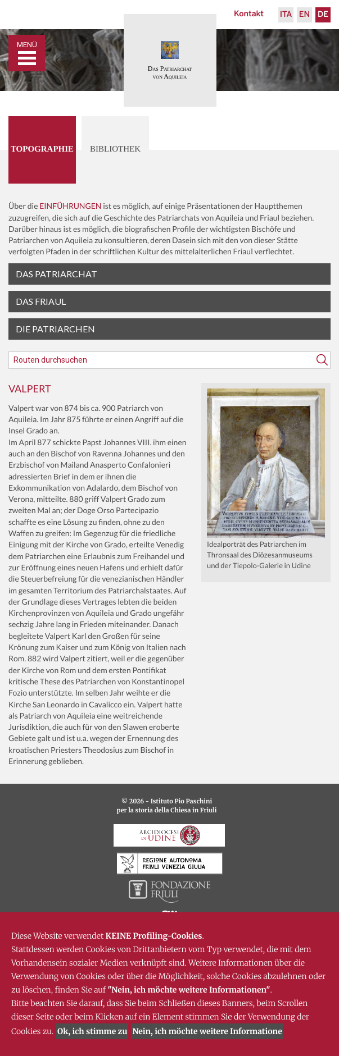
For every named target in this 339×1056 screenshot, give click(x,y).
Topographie (42, 149)
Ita (286, 15)
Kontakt (249, 14)
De (323, 15)
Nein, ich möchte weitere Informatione (207, 1031)
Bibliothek (115, 149)
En (304, 15)
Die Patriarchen (55, 328)
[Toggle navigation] (26, 53)
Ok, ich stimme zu (92, 1031)
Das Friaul (41, 301)
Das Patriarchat (56, 273)
